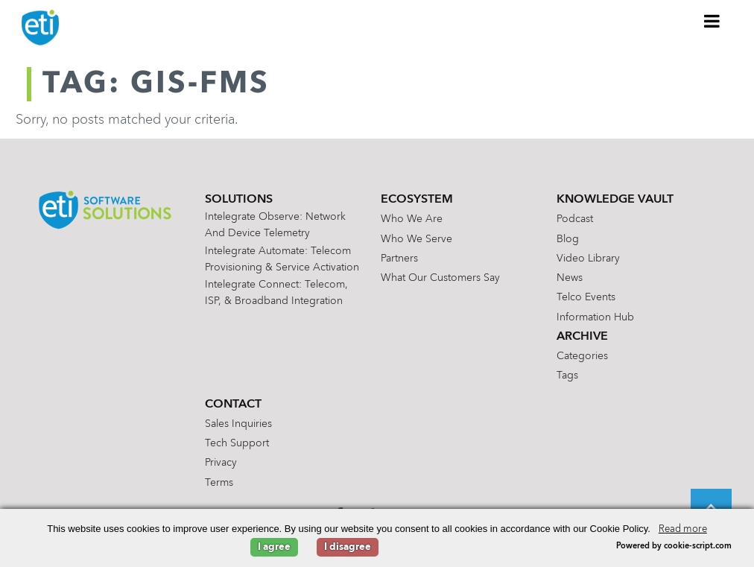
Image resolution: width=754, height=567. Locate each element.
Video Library (588, 258)
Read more (683, 529)
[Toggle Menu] (712, 21)
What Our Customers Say (440, 278)
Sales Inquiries (238, 424)
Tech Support (237, 443)
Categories (582, 356)
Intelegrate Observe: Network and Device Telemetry (275, 225)
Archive (582, 337)
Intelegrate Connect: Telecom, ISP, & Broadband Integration (276, 292)
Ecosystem (417, 200)
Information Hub (595, 317)
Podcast (575, 219)
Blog (568, 239)
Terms (219, 483)
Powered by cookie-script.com (674, 546)
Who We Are (412, 219)
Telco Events (586, 297)
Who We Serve (416, 239)
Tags (567, 375)
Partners (399, 258)
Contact (233, 405)
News (570, 278)
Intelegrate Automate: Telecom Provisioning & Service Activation (282, 259)
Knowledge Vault (615, 200)
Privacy (221, 462)
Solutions (239, 200)
